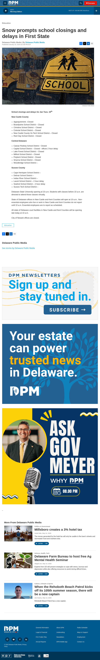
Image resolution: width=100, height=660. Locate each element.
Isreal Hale (37, 533)
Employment (81, 637)
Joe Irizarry (38, 598)
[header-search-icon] (81, 3)
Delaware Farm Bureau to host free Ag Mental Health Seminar (62, 558)
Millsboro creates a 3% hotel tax (58, 529)
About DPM (60, 627)
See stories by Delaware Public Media (18, 248)
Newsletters (60, 637)
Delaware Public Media (35, 42)
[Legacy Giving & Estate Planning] (50, 364)
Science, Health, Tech (41, 553)
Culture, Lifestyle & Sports (43, 584)
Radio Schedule (82, 627)
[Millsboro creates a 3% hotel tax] (18, 533)
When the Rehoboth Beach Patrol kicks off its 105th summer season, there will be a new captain (63, 590)
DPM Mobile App (61, 642)
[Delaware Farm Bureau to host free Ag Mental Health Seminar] (18, 560)
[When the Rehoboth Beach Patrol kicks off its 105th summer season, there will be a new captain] (18, 591)
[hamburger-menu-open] (5, 3)
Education (6, 23)
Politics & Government (42, 526)
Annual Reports (41, 642)
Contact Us (80, 642)
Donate (91, 3)
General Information (42, 627)
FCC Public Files (41, 637)
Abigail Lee (38, 563)
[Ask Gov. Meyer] (50, 456)
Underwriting (60, 632)
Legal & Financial (41, 632)
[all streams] (97, 11)
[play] (5, 10)
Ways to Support (82, 632)
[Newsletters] (50, 293)
